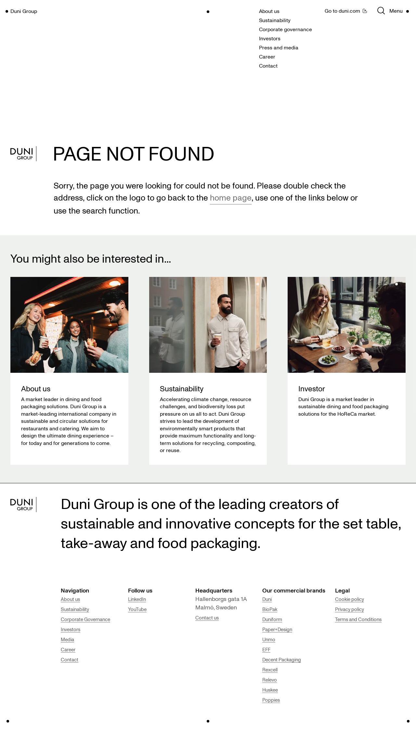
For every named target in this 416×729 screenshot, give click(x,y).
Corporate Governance (85, 619)
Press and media (278, 47)
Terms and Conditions (358, 619)
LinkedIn (137, 599)
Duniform (272, 619)
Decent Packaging (281, 659)
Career (267, 56)
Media (67, 639)
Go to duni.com (342, 10)
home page (231, 197)
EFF (266, 649)
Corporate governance (285, 29)
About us (269, 11)
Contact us (207, 617)
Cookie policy (349, 599)
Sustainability (275, 20)
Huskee (270, 689)
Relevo (269, 679)
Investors (269, 38)
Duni (267, 599)
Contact (268, 65)
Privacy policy (349, 609)
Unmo (268, 639)
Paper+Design (277, 629)
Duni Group (23, 11)
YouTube (137, 609)
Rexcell (270, 669)
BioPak (269, 609)
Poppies (271, 699)
